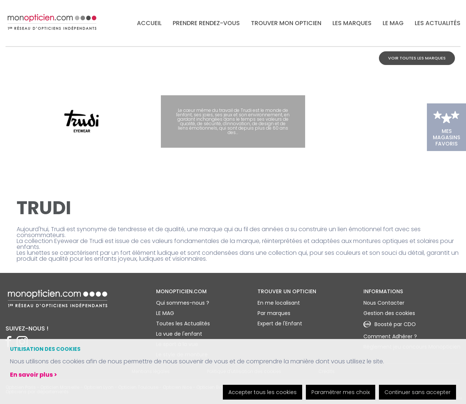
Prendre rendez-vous (206, 23)
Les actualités (437, 23)
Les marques (352, 23)
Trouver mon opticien (286, 23)
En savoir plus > (33, 374)
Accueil (149, 23)
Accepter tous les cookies (262, 392)
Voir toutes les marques (417, 58)
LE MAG (393, 23)
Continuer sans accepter (417, 392)
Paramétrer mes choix (340, 392)
